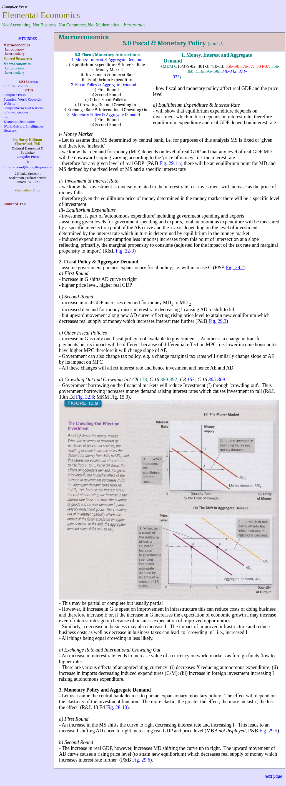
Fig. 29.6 (141, 760)
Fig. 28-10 (116, 707)
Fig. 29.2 (235, 267)
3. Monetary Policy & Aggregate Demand (103, 114)
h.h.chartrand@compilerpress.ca (28, 167)
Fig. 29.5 (268, 730)
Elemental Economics (19, 121)
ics (5, 117)
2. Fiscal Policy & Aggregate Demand (103, 84)
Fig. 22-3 (125, 251)
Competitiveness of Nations (24, 108)
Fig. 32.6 (85, 397)
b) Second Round (76, 297)
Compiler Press (15, 95)
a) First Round (73, 273)
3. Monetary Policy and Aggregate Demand (105, 690)
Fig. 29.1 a (170, 163)
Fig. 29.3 (216, 321)
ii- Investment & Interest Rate (88, 181)
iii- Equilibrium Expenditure (87, 210)
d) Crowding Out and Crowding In (93, 379)
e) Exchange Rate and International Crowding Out (109, 650)
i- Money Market (75, 134)
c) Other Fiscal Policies (83, 333)
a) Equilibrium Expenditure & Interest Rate (196, 105)
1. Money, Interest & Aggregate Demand (107, 59)
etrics (34, 81)
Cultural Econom (16, 86)
